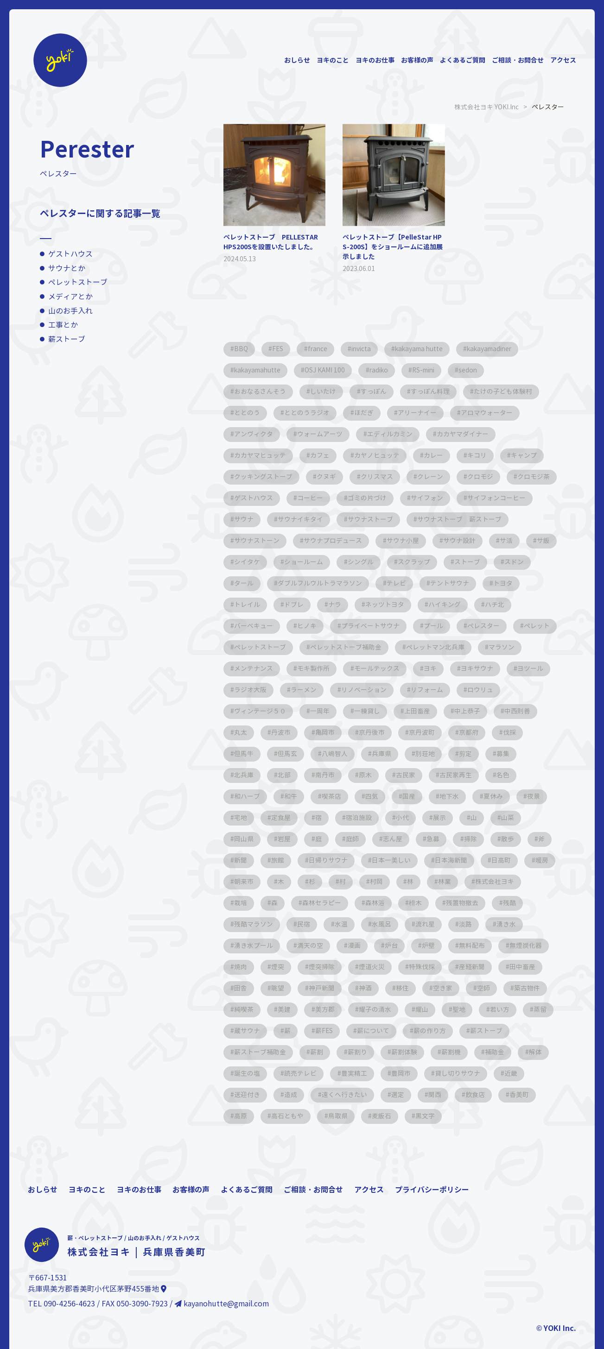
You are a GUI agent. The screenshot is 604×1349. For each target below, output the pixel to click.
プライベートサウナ (264, 647)
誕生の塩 (248, 1094)
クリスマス (378, 476)
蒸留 (241, 1052)
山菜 (431, 839)
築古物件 (495, 1009)
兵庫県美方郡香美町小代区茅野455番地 (97, 1310)
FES (279, 349)
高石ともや (289, 1137)
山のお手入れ (70, 310)
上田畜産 (343, 732)
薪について (414, 1052)
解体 (540, 1073)
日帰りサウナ (254, 881)
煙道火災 (337, 988)
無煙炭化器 (467, 967)
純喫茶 (244, 1030)
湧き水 (447, 945)
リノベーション (308, 711)
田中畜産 (489, 988)
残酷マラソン (496, 924)
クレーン (433, 476)
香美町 (524, 1116)
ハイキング (315, 626)
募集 (419, 775)
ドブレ (448, 604)
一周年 (244, 732)
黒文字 (429, 1137)
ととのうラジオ (308, 412)
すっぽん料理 (432, 391)
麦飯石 (384, 1137)
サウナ (327, 519)
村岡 (335, 903)
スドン (352, 583)
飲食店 (480, 1116)
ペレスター (378, 647)
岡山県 (472, 839)
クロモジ (484, 476)
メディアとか (70, 296)
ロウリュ (426, 711)
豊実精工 (356, 1094)
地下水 (365, 817)
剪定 (381, 775)
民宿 (241, 945)
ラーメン (248, 711)
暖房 (470, 881)
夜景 (450, 817)
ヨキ (368, 689)
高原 (241, 1137)
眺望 (241, 1009)
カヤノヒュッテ (378, 455)
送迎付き (248, 1116)
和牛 (514, 796)
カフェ (321, 455)
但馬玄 (518, 753)
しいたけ (324, 391)
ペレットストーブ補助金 (270, 668)
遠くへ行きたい (346, 1116)
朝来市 (512, 881)
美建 (285, 1030)
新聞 (500, 860)
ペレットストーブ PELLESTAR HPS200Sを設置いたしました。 (273, 242)
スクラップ (251, 583)
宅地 (488, 817)
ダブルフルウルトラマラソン (474, 583)
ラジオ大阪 (525, 689)
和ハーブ (470, 796)
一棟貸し (292, 732)
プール (327, 647)
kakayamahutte (259, 370)
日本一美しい (318, 881)
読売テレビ (302, 1094)
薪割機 (454, 1073)
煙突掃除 (286, 988)
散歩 (431, 860)
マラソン (427, 668)
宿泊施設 (279, 839)
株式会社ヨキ (456, 903)
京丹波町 (343, 753)
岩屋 (513, 839)
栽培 (507, 903)
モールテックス (314, 689)
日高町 (429, 881)
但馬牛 (473, 753)
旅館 (538, 860)
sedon (479, 370)
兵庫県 (295, 775)
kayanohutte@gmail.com (222, 1325)
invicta (366, 349)
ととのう (248, 412)
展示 (361, 839)
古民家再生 (378, 796)
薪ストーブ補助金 (260, 1073)
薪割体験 (407, 1073)
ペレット (433, 647)
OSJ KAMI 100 (329, 370)
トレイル (400, 604)
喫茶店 (244, 817)
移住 (368, 1009)
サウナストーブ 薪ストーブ (277, 540)
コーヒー (369, 498)
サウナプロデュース (443, 540)
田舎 (534, 988)
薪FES (364, 1052)
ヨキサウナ (417, 689)
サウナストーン (366, 540)
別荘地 (340, 775)
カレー (436, 455)
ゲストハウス (70, 254)
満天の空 (248, 967)
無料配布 (413, 967)
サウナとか (66, 268)
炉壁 (368, 967)
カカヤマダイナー (465, 434)
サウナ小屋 (514, 540)
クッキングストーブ (264, 476)
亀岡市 (244, 753)
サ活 (298, 562)
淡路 (406, 945)
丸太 (489, 732)
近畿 (515, 1094)
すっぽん (375, 391)
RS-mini (432, 370)
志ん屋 (314, 860)
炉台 (330, 967)
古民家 (327, 796)
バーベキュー (420, 626)
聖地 (463, 1030)
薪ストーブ (66, 338)
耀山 (425, 1030)
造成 (292, 1116)
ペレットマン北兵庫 (360, 668)
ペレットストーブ (78, 282)
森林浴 (308, 924)
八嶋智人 (248, 775)
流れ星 (365, 945)
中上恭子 (394, 732)
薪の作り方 (472, 1052)
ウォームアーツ (321, 434)
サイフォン (487, 498)
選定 (400, 1116)
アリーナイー (420, 412)
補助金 (499, 1073)
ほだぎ (365, 412)
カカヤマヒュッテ (260, 455)
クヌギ (327, 476)
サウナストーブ (455, 519)
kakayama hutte (426, 349)
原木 (285, 796)
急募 (355, 860)
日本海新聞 (378, 881)
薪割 (318, 1073)
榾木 (349, 924)
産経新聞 (438, 988)
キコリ (480, 455)
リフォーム (372, 711)
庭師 (272, 860)
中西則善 (445, 732)
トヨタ (352, 604)
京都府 (391, 753)
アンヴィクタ (254, 434)
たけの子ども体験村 (506, 391)
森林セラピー (254, 924)
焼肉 (514, 967)
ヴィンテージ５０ (490, 711)
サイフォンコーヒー (264, 519)
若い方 (505, 1030)
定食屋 (530, 817)
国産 (323, 817)
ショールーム (438, 562)
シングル (496, 562)
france (320, 349)
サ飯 (336, 562)
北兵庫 (460, 775)
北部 (501, 775)
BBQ (241, 349)
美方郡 (327, 1030)
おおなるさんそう (260, 391)
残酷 (445, 924)
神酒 (330, 1009)
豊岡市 (403, 1094)
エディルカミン (391, 434)
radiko (384, 370)
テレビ (244, 604)
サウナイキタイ (385, 519)
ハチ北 (365, 626)
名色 (425, 796)
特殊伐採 (388, 988)
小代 (323, 839)
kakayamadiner (501, 349)
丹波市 (530, 732)
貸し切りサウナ (461, 1094)
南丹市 (244, 796)
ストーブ (305, 583)
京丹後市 (292, 753)
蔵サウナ (286, 1052)
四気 (285, 817)
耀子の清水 (378, 1030)
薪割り (359, 1073)
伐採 (432, 753)
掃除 (393, 860)
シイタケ (381, 562)
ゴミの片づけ (426, 498)
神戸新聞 (286, 1009)
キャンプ (528, 455)
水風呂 (320, 945)
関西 (438, 1116)
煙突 (241, 988)
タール (397, 583)
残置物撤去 (397, 924)
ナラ (489, 604)
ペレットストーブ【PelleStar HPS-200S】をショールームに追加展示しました (393, 247)
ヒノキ (474, 626)
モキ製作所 (251, 689)
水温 (279, 945)
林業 (405, 903)
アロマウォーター (490, 412)
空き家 (409, 1009)
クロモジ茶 (251, 498)
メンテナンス (484, 668)
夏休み (409, 817)
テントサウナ (298, 604)
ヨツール (471, 689)
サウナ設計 (251, 562)
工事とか (63, 325)
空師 (450, 1009)
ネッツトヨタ (254, 626)
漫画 (292, 967)
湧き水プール (501, 945)
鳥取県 (340, 1137)
